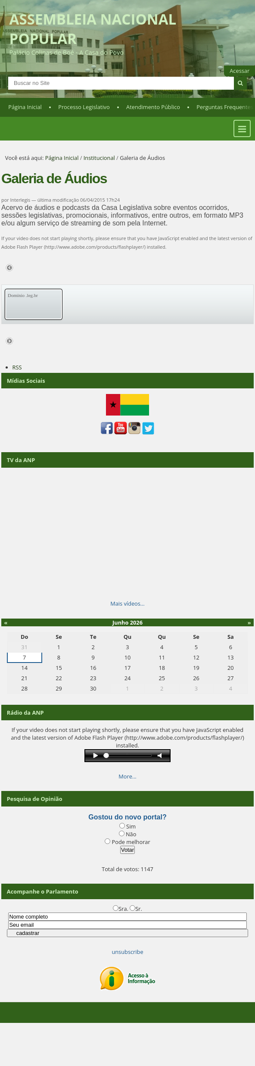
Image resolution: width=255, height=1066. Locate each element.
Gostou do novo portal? (127, 817)
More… (127, 776)
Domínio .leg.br (23, 295)
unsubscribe (127, 952)
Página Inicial (25, 107)
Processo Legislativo (84, 107)
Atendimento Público (153, 107)
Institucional (99, 158)
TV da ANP (21, 460)
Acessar (239, 71)
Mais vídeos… (127, 603)
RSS (17, 367)
